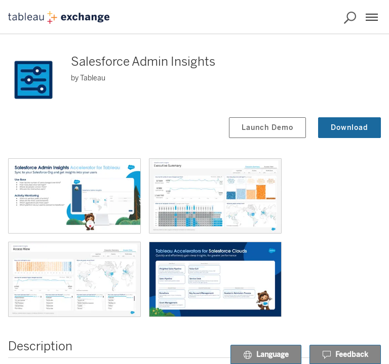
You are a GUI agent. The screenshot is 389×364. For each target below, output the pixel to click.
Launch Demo (267, 127)
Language (266, 354)
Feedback (345, 354)
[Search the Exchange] (350, 17)
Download (349, 127)
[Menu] (372, 17)
